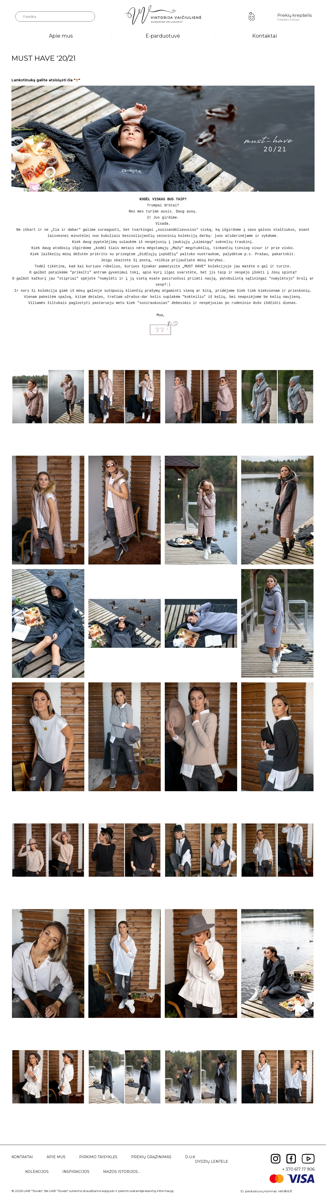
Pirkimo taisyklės (98, 1157)
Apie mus (61, 36)
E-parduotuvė (162, 36)
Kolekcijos (37, 1171)
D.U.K (190, 1157)
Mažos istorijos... (121, 1171)
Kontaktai (264, 36)
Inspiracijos (75, 1171)
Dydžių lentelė (211, 1161)
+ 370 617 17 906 (298, 1169)
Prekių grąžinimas (151, 1157)
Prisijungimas (251, 16)
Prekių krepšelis (294, 15)
